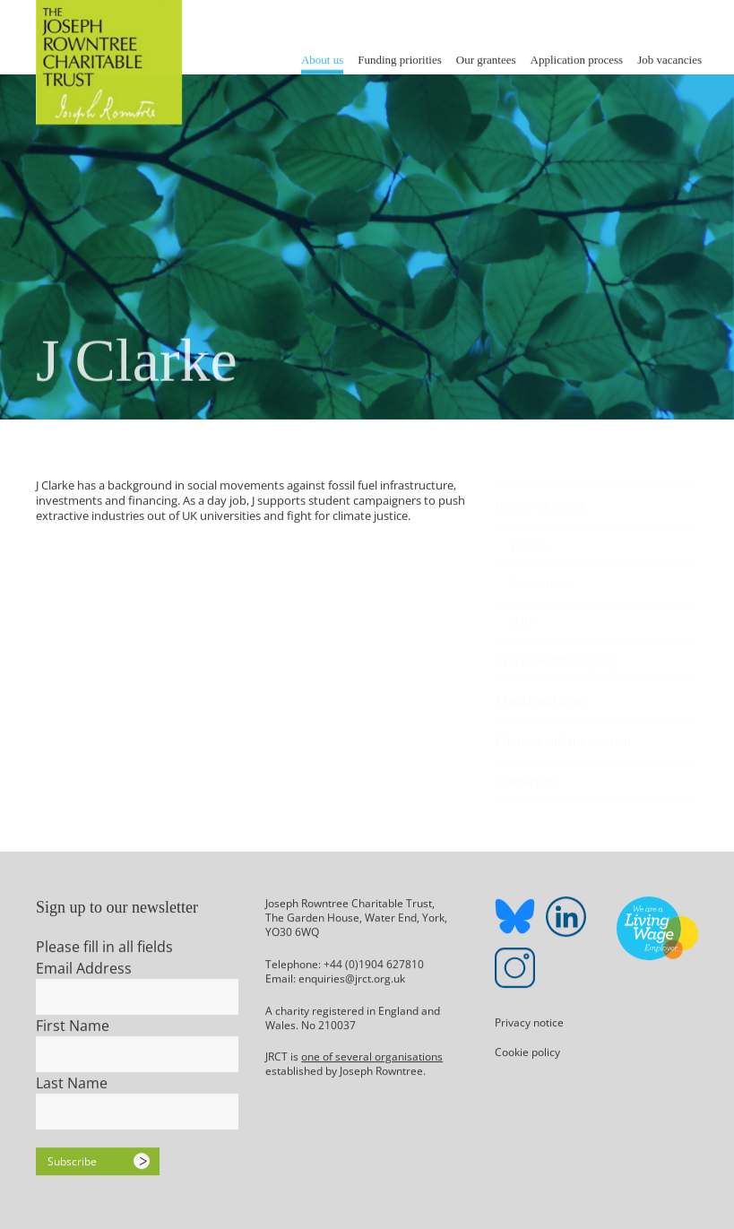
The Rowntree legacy (556, 652)
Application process (577, 58)
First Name (72, 1026)
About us (322, 58)
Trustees (529, 538)
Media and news (542, 692)
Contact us (525, 773)
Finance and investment (563, 732)
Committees (538, 576)
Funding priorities (400, 58)
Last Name (72, 1084)
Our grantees (486, 58)
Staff (520, 613)
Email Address (84, 969)
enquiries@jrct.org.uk (351, 978)
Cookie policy (527, 1052)
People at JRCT (539, 498)
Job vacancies (669, 58)
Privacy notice (529, 1023)
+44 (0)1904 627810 (374, 964)
